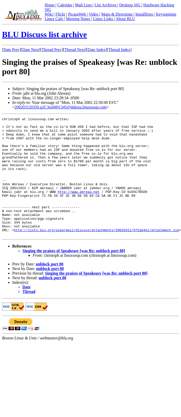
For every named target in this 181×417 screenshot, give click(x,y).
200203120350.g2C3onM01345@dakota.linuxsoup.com (61, 107)
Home (50, 5)
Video (94, 14)
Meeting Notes (78, 19)
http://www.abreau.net (78, 207)
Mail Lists (84, 5)
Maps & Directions (117, 14)
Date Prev (11, 49)
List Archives (106, 5)
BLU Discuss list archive (44, 34)
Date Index (97, 49)
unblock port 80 (49, 288)
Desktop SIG (130, 5)
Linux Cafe (54, 19)
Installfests (144, 14)
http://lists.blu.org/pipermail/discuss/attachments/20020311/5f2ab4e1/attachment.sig (96, 253)
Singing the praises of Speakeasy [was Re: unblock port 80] (73, 274)
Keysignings (166, 14)
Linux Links (103, 19)
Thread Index (119, 49)
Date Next (30, 49)
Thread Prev (52, 49)
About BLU (125, 19)
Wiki (49, 14)
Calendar (65, 5)
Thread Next (74, 49)
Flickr (61, 14)
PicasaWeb (77, 14)
